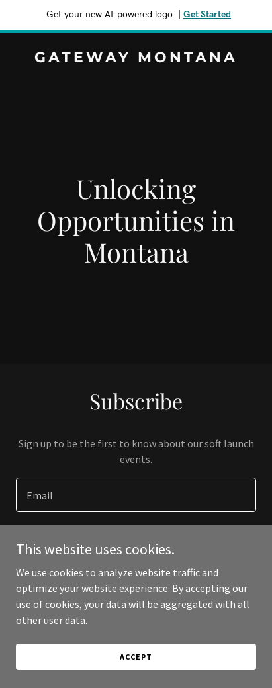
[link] (136, 58)
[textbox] (136, 495)
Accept (136, 657)
